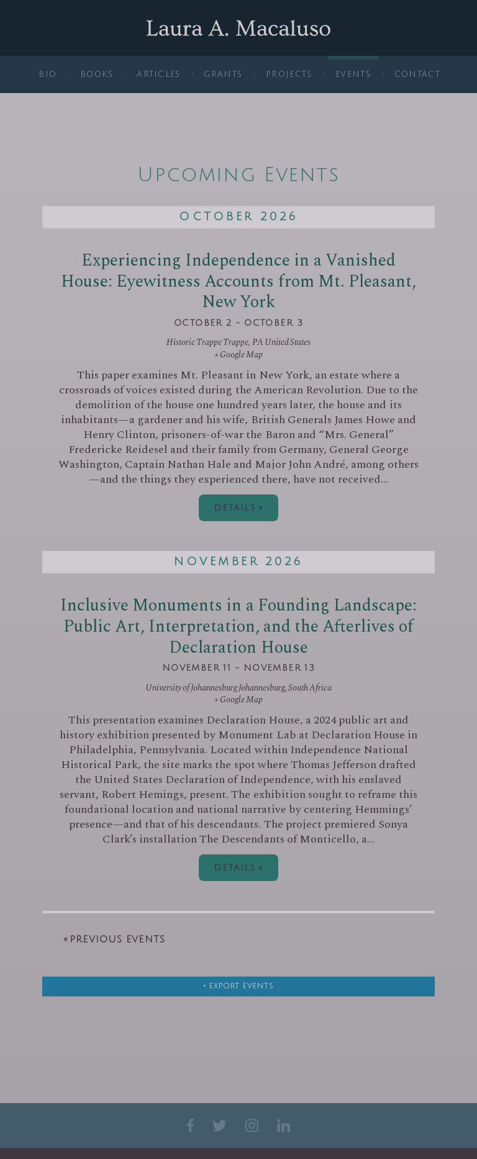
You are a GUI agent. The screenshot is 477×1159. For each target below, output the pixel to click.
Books (97, 74)
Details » (238, 507)
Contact (417, 74)
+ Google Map (238, 354)
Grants (223, 74)
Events (353, 74)
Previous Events (114, 939)
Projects (289, 74)
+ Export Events (238, 986)
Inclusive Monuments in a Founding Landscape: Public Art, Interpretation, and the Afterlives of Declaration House (238, 627)
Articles (158, 74)
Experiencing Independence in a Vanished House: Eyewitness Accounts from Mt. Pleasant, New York (238, 282)
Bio (48, 74)
